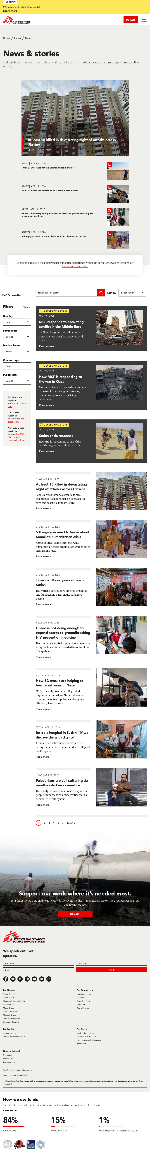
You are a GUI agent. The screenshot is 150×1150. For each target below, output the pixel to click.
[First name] (38, 963)
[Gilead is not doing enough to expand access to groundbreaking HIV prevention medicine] (75, 217)
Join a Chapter (83, 1008)
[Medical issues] (17, 351)
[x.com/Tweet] (20, 979)
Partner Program (10, 1011)
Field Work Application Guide (89, 1040)
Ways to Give (8, 1004)
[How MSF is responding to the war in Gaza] (91, 385)
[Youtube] (34, 979)
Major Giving (8, 1008)
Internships (81, 1043)
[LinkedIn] (41, 979)
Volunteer (81, 1004)
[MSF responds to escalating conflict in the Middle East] (91, 328)
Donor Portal (8, 997)
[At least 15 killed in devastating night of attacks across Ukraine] (75, 118)
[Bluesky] (13, 979)
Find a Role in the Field (86, 1036)
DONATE (131, 19)
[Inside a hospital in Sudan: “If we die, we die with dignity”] (91, 739)
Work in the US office (86, 1033)
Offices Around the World (14, 1036)
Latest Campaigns (84, 994)
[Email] (38, 969)
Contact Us (7, 1055)
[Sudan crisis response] (91, 441)
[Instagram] (27, 979)
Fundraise (81, 997)
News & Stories (9, 1033)
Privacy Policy (8, 1058)
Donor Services (9, 994)
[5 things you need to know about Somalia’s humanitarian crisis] (75, 240)
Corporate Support (11, 1022)
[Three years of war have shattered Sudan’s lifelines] (75, 171)
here (10, 406)
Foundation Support (11, 1018)
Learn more (10, 10)
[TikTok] (48, 979)
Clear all (26, 307)
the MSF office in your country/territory (16, 437)
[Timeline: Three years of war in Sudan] (91, 587)
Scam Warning (9, 1062)
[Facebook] (5, 979)
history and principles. (75, 266)
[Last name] (111, 963)
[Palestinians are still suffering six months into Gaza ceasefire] (91, 787)
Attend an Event (83, 1001)
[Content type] (17, 366)
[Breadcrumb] (75, 39)
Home (6, 38)
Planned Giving (9, 1015)
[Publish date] (17, 381)
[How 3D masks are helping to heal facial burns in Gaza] (75, 194)
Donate (75, 914)
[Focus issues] (17, 336)
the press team (16, 420)
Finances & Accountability (14, 1001)
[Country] (17, 322)
